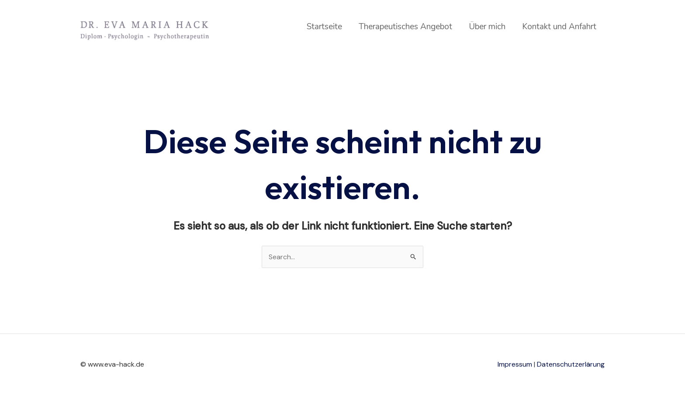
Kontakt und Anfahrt (559, 26)
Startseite (324, 26)
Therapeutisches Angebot (405, 26)
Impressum (515, 364)
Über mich (487, 26)
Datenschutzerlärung (571, 364)
